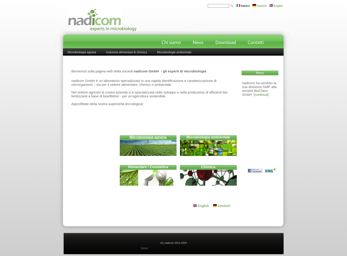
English (276, 5)
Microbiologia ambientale (208, 137)
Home (144, 248)
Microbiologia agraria (148, 137)
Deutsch (259, 5)
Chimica (208, 167)
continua (261, 94)
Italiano (243, 5)
